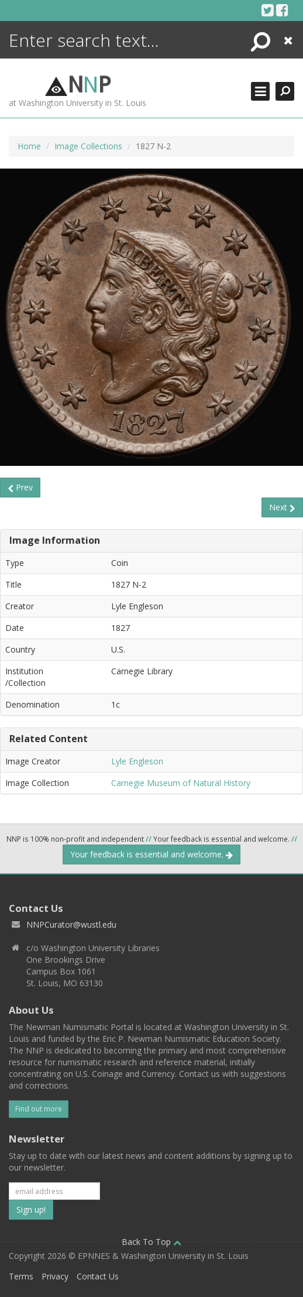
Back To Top (151, 1241)
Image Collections (88, 146)
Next (282, 507)
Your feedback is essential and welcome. (151, 854)
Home (29, 146)
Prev (20, 487)
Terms (21, 1276)
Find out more (38, 1109)
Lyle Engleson (137, 761)
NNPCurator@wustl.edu (71, 924)
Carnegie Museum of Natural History (180, 782)
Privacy (55, 1276)
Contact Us (98, 1276)
